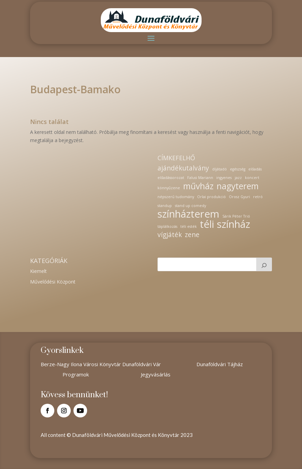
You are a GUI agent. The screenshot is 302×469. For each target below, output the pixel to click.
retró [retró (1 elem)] (258, 196)
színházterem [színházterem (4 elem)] (188, 214)
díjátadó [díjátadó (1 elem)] (219, 169)
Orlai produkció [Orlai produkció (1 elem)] (211, 196)
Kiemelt (38, 271)
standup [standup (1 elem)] (164, 205)
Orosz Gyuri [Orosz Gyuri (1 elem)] (239, 196)
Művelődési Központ (53, 281)
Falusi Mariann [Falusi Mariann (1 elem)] (200, 177)
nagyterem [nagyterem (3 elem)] (238, 186)
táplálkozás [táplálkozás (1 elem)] (167, 226)
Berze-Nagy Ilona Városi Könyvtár (81, 364)
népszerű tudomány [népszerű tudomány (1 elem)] (175, 196)
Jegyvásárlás (155, 374)
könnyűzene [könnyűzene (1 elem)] (168, 187)
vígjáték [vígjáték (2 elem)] (169, 235)
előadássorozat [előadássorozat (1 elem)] (170, 177)
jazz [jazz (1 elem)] (238, 177)
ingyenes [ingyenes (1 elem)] (224, 177)
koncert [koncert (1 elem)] (252, 177)
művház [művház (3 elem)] (198, 186)
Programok (76, 374)
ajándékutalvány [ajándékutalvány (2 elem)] (183, 168)
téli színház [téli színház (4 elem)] (225, 224)
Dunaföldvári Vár (141, 364)
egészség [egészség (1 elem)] (237, 169)
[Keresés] (264, 264)
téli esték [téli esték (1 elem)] (188, 226)
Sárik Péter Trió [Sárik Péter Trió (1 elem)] (236, 216)
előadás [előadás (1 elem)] (255, 169)
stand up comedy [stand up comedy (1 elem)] (190, 205)
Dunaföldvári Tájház (219, 364)
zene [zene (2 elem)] (192, 235)
